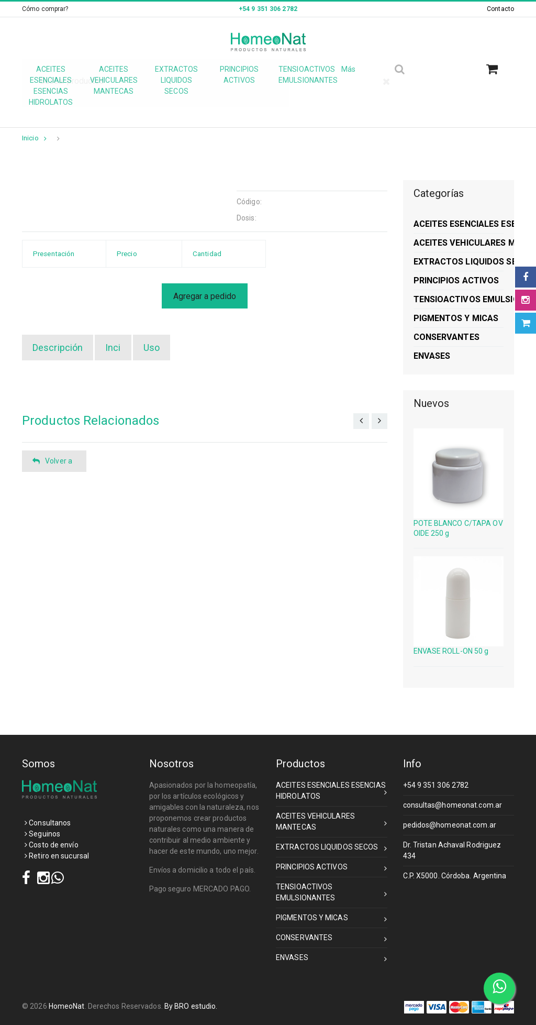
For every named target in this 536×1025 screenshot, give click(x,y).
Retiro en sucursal (57, 856)
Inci (112, 347)
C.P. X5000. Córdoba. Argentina (455, 876)
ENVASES (331, 959)
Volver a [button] (52, 461)
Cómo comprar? (45, 9)
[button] (496, 69)
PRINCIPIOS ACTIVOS (331, 869)
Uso (151, 347)
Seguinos (42, 834)
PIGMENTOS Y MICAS (331, 919)
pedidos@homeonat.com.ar (449, 825)
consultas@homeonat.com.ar (452, 805)
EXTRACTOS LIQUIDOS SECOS (331, 849)
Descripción (57, 347)
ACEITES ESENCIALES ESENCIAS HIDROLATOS (331, 790)
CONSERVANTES (331, 939)
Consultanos (48, 823)
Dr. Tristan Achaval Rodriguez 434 (452, 850)
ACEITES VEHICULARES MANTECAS (331, 821)
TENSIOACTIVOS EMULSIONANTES (331, 892)
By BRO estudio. (191, 1006)
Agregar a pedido (204, 296)
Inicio (34, 138)
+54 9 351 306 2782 (436, 785)
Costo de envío (52, 845)
